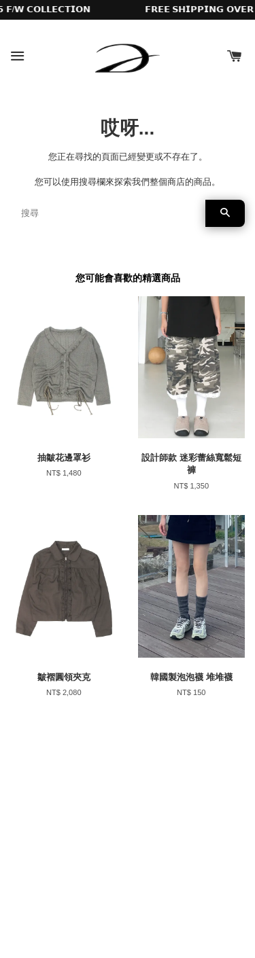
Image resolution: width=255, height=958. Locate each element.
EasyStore (173, 909)
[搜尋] (107, 213)
